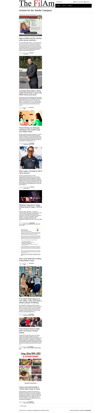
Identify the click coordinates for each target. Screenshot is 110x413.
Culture (26, 223)
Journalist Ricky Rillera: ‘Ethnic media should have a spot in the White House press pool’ (30, 93)
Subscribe (77, 1)
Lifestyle (30, 144)
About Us (64, 5)
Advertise (70, 5)
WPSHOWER (88, 410)
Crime (25, 53)
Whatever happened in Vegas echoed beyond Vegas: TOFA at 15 (30, 207)
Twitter (82, 1)
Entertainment (26, 144)
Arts (24, 223)
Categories (58, 5)
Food (34, 223)
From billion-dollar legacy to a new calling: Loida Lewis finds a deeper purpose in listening (30, 301)
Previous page (23, 406)
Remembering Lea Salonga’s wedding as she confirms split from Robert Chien (29, 129)
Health (37, 223)
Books (25, 402)
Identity (36, 347)
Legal (39, 223)
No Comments (31, 52)
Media (27, 53)
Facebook (87, 1)
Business (25, 347)
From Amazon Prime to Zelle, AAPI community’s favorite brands (29, 331)
